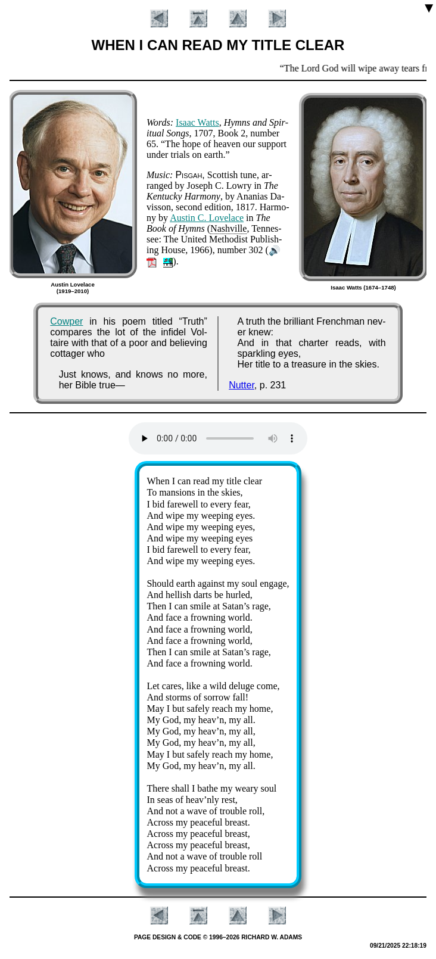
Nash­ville (228, 228)
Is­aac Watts (197, 122)
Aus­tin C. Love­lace (207, 218)
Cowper (66, 321)
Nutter (241, 385)
